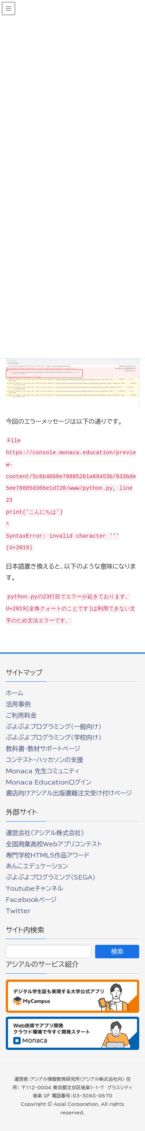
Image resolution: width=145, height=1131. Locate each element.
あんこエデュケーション (37, 866)
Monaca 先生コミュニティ (43, 771)
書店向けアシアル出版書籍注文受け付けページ (69, 793)
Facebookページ (31, 900)
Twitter (18, 911)
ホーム (14, 693)
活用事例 (18, 704)
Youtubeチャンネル (34, 888)
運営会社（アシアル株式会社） (45, 833)
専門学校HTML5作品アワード (47, 855)
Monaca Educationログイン (48, 782)
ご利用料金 (21, 715)
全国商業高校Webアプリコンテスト (54, 844)
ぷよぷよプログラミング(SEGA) (51, 877)
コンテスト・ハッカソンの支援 (44, 760)
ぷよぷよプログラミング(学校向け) (53, 737)
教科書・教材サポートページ (43, 749)
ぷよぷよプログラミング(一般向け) (53, 726)
